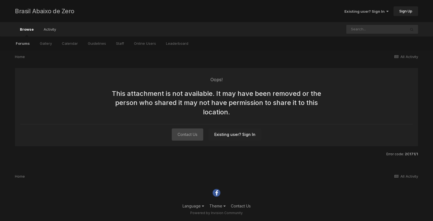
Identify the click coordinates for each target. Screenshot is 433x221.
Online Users (145, 43)
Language (193, 206)
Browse (27, 31)
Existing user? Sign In (366, 11)
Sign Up (405, 11)
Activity (50, 29)
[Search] (376, 29)
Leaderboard (177, 43)
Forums (23, 43)
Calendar (70, 43)
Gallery (46, 43)
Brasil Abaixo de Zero (44, 11)
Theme (217, 206)
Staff (120, 43)
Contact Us (187, 134)
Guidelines (97, 43)
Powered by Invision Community (216, 213)
